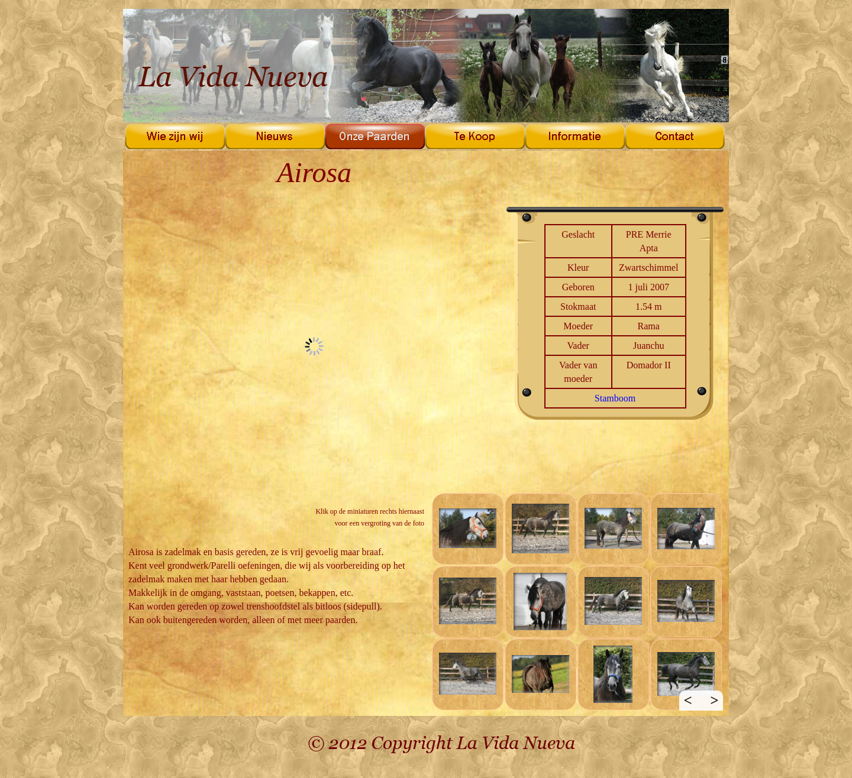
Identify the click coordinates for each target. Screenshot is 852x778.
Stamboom (615, 398)
